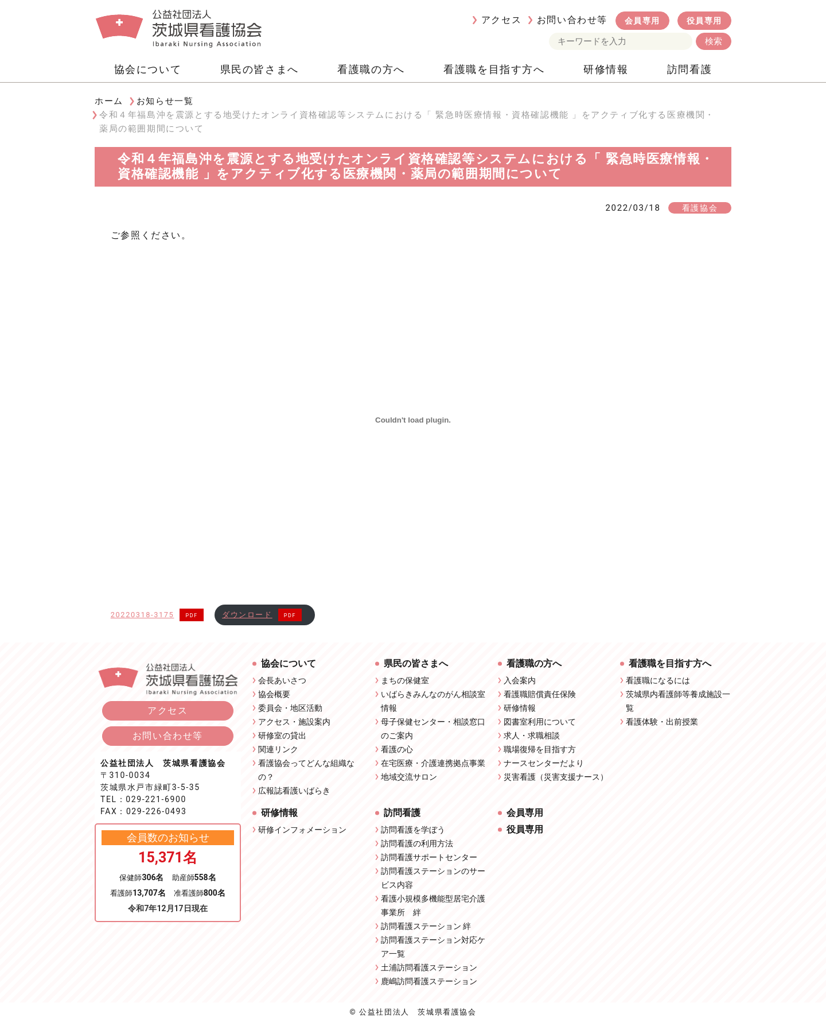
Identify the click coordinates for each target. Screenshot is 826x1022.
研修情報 (605, 69)
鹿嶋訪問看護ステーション (429, 981)
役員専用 (704, 20)
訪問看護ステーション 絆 (426, 926)
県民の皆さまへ (259, 69)
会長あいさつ (282, 680)
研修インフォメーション (302, 829)
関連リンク (278, 749)
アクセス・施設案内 (294, 721)
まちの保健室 (405, 680)
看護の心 (397, 749)
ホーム (109, 101)
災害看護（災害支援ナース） (556, 776)
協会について (148, 69)
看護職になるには (658, 680)
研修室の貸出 (282, 735)
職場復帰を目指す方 (540, 749)
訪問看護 (689, 69)
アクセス (501, 19)
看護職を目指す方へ (493, 69)
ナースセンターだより (544, 763)
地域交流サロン (409, 776)
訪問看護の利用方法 (417, 843)
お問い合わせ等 (572, 19)
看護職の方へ (371, 69)
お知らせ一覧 (165, 101)
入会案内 (520, 680)
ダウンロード (247, 614)
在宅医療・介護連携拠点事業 (433, 763)
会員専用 (642, 20)
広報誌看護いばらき (294, 790)
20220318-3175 (142, 614)
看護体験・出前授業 (662, 721)
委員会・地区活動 (290, 708)
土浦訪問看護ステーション (429, 967)
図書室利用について (540, 721)
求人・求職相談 (532, 735)
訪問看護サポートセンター (429, 857)
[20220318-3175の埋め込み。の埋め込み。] (413, 420)
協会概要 (274, 694)
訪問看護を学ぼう (413, 829)
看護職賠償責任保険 (540, 694)
